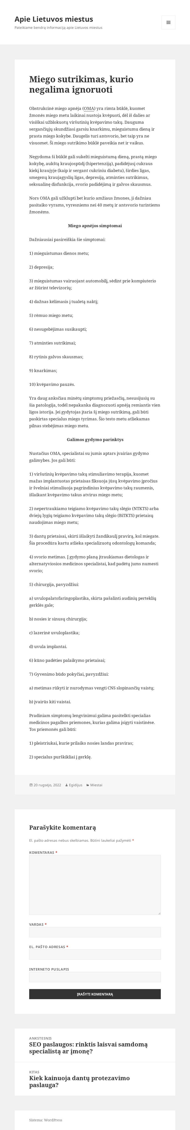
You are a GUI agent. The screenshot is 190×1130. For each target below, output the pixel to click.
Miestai (96, 785)
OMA (89, 108)
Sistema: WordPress (45, 1120)
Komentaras (43, 852)
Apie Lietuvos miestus (54, 19)
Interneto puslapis (49, 969)
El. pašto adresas (49, 946)
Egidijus (75, 785)
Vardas (38, 924)
